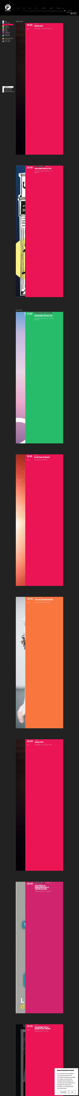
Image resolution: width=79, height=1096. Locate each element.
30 (61, 11)
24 (51, 11)
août (36, 8)
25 (53, 11)
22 (48, 11)
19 (44, 11)
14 (36, 11)
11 (32, 11)
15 (38, 11)
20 (45, 11)
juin (24, 8)
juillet (30, 8)
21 (47, 11)
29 (59, 11)
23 (50, 11)
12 (33, 11)
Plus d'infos (63, 1092)
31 (62, 11)
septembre (43, 8)
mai (18, 8)
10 (30, 11)
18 (42, 11)
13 (35, 11)
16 (39, 11)
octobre (51, 8)
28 (57, 11)
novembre (58, 8)
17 (41, 11)
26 (54, 11)
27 (56, 11)
